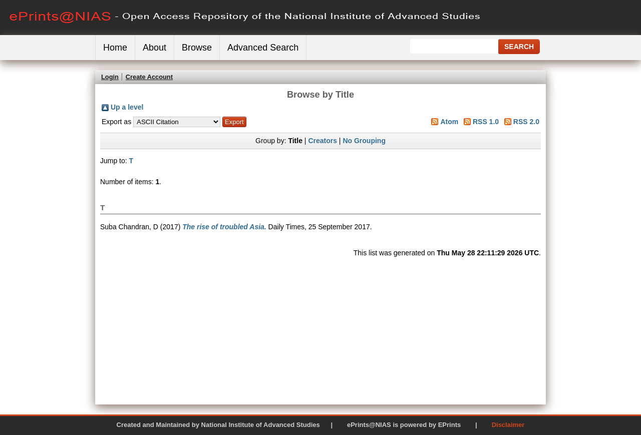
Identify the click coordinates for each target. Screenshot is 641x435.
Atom (449, 122)
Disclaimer (508, 424)
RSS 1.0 (486, 122)
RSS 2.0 (526, 122)
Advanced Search (262, 48)
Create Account (149, 77)
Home (115, 48)
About (154, 48)
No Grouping (364, 141)
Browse (197, 48)
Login (110, 77)
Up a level (127, 107)
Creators (322, 141)
